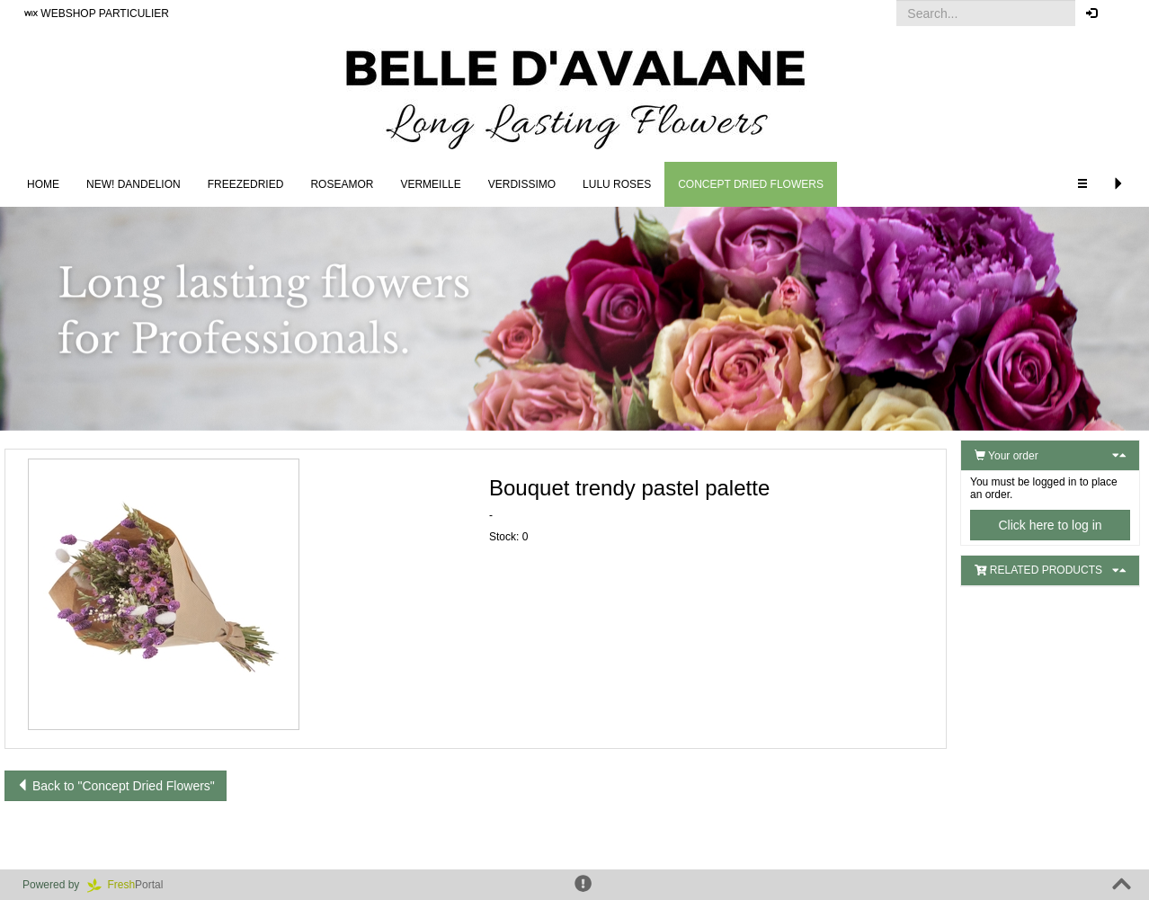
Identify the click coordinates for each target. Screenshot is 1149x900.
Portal (131, 884)
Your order (1006, 456)
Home (43, 184)
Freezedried (246, 184)
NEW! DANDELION (133, 184)
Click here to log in (1049, 525)
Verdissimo (522, 184)
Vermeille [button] (430, 184)
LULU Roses (617, 184)
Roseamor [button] (341, 184)
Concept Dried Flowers (751, 184)
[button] (1122, 13)
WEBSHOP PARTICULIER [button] (96, 13)
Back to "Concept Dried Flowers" (115, 786)
